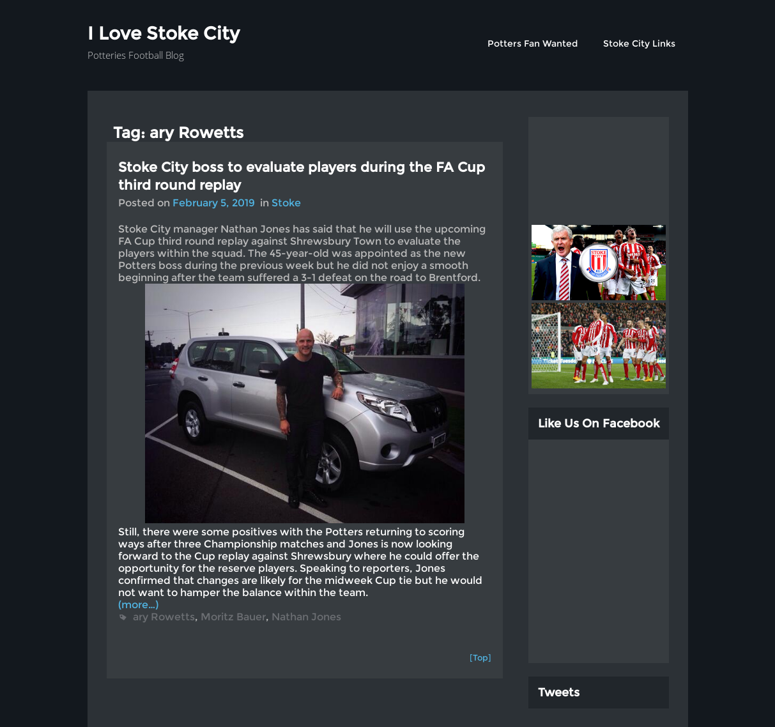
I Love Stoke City (164, 33)
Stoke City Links (639, 43)
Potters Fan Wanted (532, 43)
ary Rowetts (164, 617)
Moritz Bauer (233, 617)
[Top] (480, 657)
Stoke (286, 203)
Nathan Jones (306, 617)
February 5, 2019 (214, 203)
